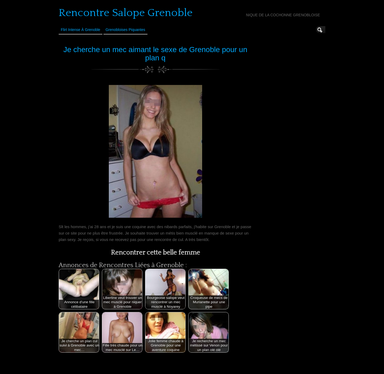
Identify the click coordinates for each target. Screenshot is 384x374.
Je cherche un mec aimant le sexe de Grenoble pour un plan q (155, 53)
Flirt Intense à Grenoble (80, 30)
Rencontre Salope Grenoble (126, 13)
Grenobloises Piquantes (125, 30)
